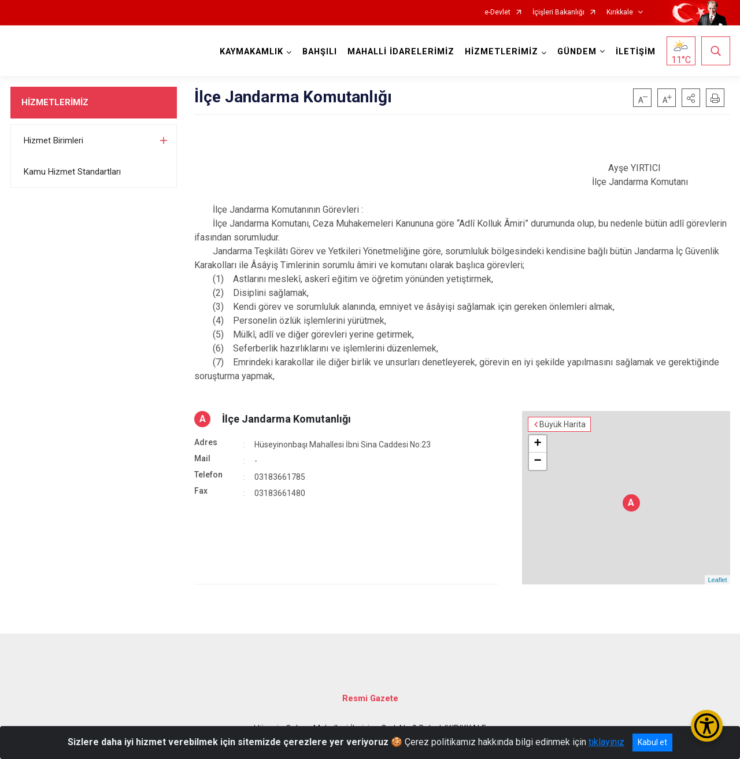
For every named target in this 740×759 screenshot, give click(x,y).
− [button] (537, 461)
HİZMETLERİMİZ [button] (501, 52)
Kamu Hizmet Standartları (72, 171)
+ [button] (537, 444)
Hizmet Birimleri (53, 140)
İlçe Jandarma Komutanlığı (286, 419)
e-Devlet (497, 12)
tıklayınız (606, 741)
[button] (691, 97)
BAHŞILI (319, 52)
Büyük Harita (562, 424)
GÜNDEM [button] (577, 52)
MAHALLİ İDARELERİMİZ (400, 52)
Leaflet (717, 579)
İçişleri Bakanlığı (558, 12)
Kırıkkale (619, 12)
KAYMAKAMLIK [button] (251, 52)
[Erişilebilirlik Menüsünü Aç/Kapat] (707, 726)
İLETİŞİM (636, 52)
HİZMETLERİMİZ (54, 102)
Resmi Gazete (370, 699)
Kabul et (652, 742)
